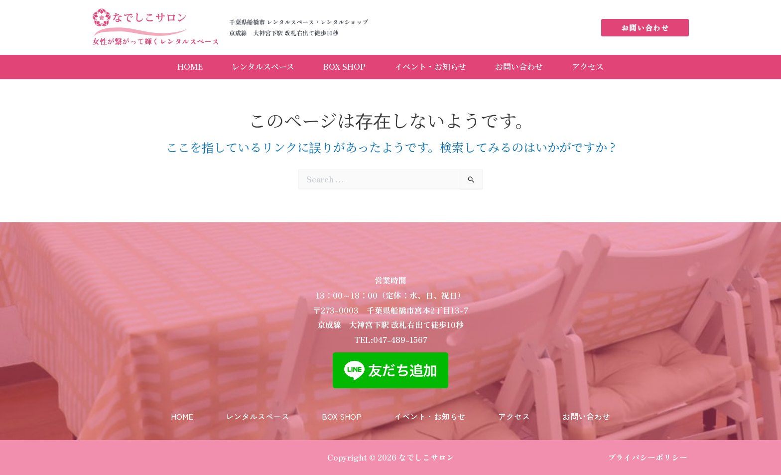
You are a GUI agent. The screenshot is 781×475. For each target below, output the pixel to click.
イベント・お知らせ (431, 66)
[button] (645, 27)
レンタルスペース (262, 66)
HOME (188, 66)
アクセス (590, 66)
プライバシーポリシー (647, 457)
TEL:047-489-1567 (390, 337)
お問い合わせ (520, 66)
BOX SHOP (344, 66)
